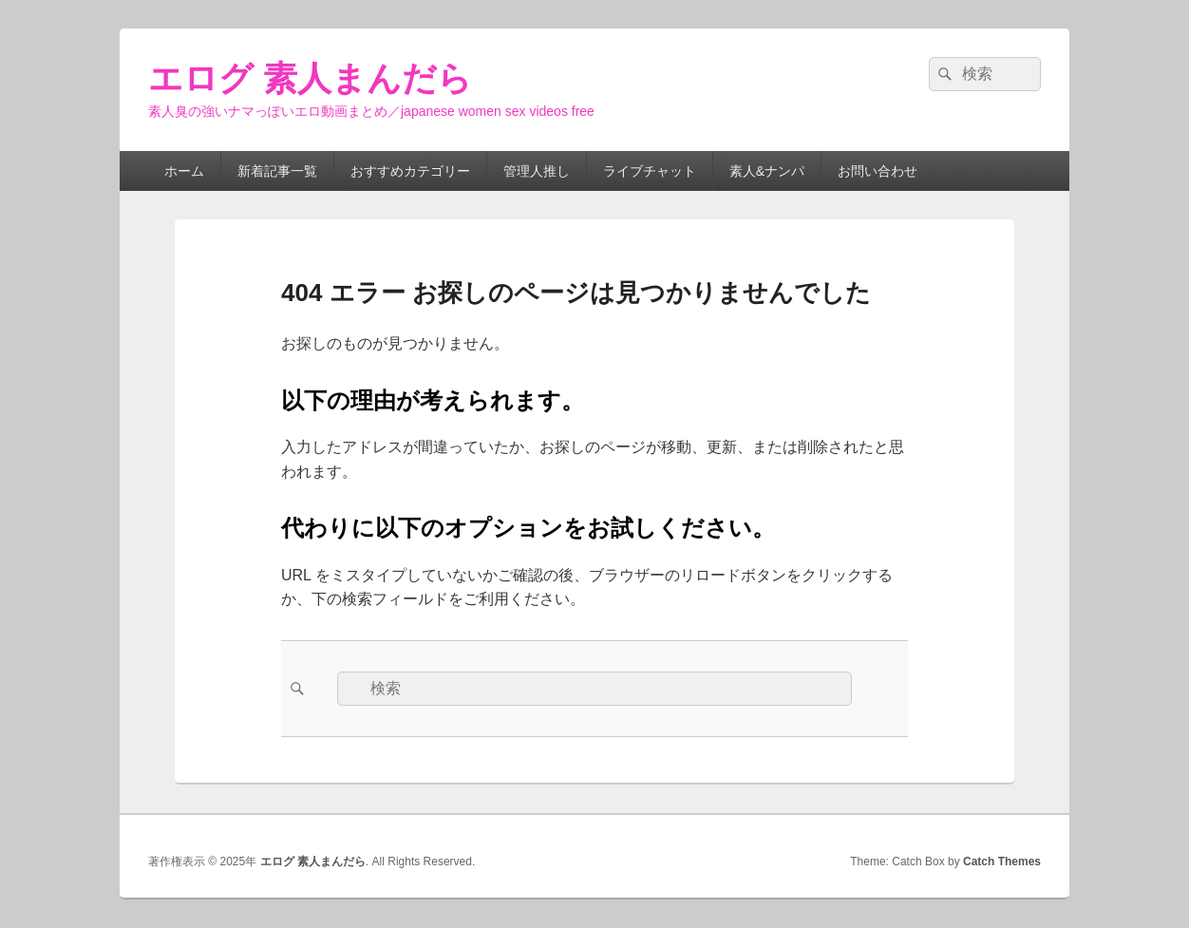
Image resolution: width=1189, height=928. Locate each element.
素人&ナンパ (766, 171)
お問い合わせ (877, 171)
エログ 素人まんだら (310, 78)
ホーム (184, 171)
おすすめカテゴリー (410, 171)
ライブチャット (649, 171)
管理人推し (536, 171)
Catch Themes (1002, 861)
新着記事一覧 (277, 171)
